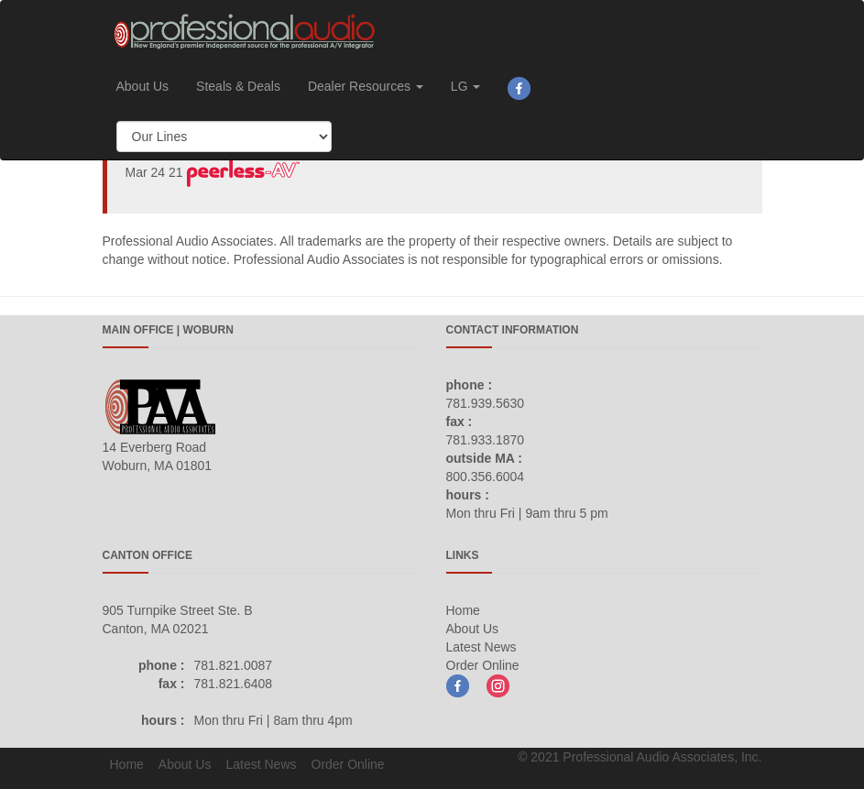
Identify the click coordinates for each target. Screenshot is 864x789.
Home (463, 610)
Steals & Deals (238, 86)
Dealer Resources (365, 86)
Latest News (481, 647)
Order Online (482, 665)
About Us (143, 86)
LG (466, 86)
